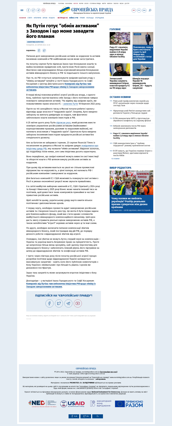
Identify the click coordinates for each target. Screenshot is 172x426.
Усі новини (115, 159)
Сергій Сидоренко (130, 210)
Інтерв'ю (37, 18)
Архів (45, 18)
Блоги (86, 3)
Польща (90, 18)
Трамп (82, 18)
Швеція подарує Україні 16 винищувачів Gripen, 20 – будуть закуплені (142, 83)
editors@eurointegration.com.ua (92, 374)
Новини (22, 18)
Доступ (127, 3)
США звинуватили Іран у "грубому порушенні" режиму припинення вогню (131, 144)
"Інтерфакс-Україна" (87, 386)
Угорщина (99, 18)
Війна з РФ (73, 18)
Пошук (52, 18)
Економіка (68, 3)
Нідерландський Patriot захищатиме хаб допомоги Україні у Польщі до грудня (131, 112)
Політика (61, 3)
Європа (75, 3)
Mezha (122, 3)
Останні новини (120, 97)
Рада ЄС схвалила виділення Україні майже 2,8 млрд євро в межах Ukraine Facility (119, 52)
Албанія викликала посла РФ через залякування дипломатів (129, 127)
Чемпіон (109, 3)
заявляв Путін (70, 103)
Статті (29, 18)
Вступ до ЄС (63, 18)
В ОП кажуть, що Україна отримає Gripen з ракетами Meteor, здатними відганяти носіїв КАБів (132, 153)
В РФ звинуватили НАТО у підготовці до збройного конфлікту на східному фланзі (132, 119)
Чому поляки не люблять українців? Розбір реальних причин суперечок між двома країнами (129, 203)
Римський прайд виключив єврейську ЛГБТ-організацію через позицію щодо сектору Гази (131, 103)
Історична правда (95, 3)
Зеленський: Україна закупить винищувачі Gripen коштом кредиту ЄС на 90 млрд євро (120, 83)
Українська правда (49, 3)
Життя (104, 3)
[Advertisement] (63, 336)
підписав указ (63, 122)
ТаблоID (115, 3)
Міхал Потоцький (143, 210)
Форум (81, 3)
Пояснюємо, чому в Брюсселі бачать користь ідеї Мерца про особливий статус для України (143, 53)
